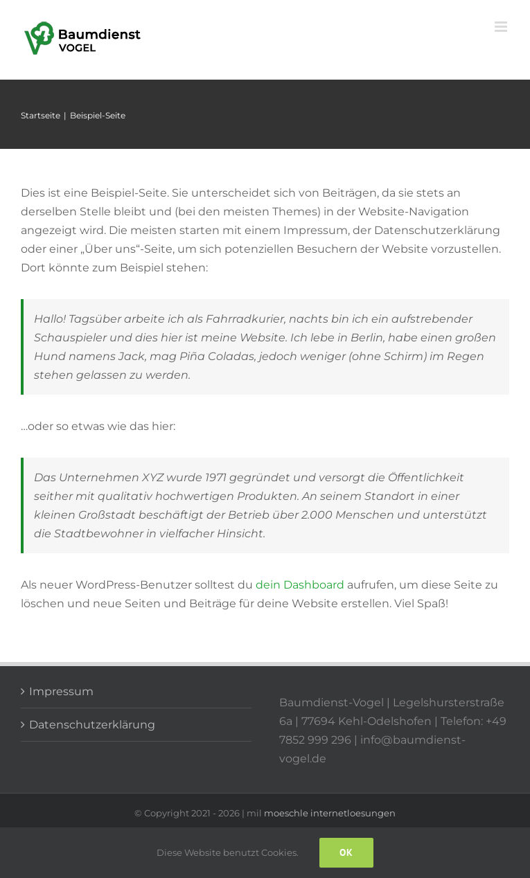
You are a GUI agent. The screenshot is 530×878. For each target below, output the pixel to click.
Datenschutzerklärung (92, 724)
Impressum (61, 691)
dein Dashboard (300, 584)
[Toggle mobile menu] (502, 26)
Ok (346, 852)
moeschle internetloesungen (330, 812)
